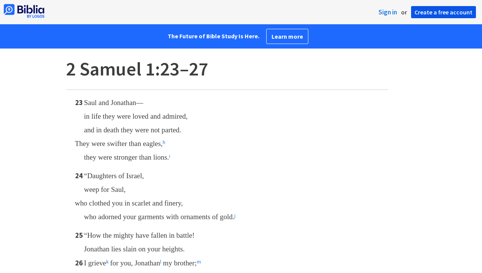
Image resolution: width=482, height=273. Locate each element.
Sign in (387, 12)
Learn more (287, 36)
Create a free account (443, 12)
